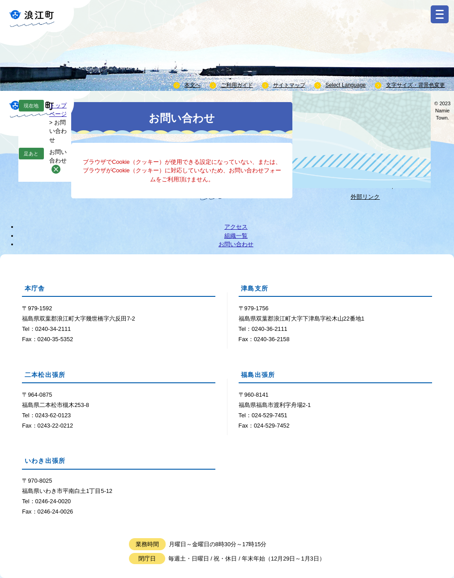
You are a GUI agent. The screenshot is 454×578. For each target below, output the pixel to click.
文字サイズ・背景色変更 (415, 85)
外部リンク (365, 196)
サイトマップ (289, 85)
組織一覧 (236, 235)
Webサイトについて (359, 185)
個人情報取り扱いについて (359, 173)
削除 (55, 169)
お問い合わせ (235, 244)
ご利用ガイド (237, 85)
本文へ (192, 85)
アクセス (236, 226)
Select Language (346, 85)
